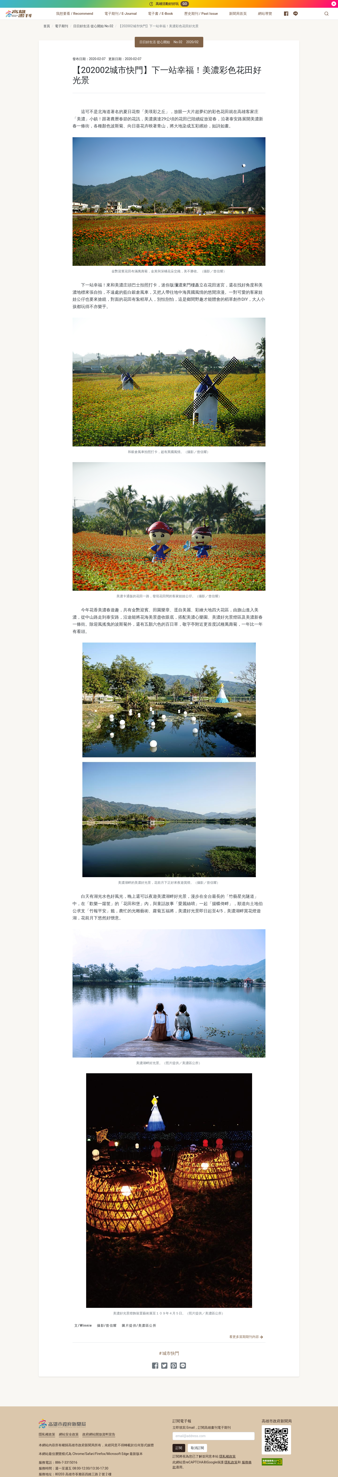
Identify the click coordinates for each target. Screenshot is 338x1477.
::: (33, 10)
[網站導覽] (265, 13)
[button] (326, 13)
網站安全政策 (69, 1434)
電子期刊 (61, 26)
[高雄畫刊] (19, 13)
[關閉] (334, 4)
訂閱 (179, 1448)
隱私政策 (231, 1462)
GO (184, 4)
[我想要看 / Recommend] (74, 13)
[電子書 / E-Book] (160, 13)
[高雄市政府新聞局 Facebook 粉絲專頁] (286, 13)
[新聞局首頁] (238, 13)
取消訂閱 (197, 1448)
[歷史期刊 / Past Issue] (201, 13)
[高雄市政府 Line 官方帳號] (295, 13)
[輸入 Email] (214, 1436)
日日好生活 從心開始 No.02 (93, 26)
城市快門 (170, 1353)
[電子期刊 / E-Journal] (121, 13)
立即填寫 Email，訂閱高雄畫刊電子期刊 (202, 1427)
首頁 (46, 26)
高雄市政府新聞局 (62, 1423)
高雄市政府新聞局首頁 (276, 1439)
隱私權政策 (47, 1434)
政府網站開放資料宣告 (98, 1434)
